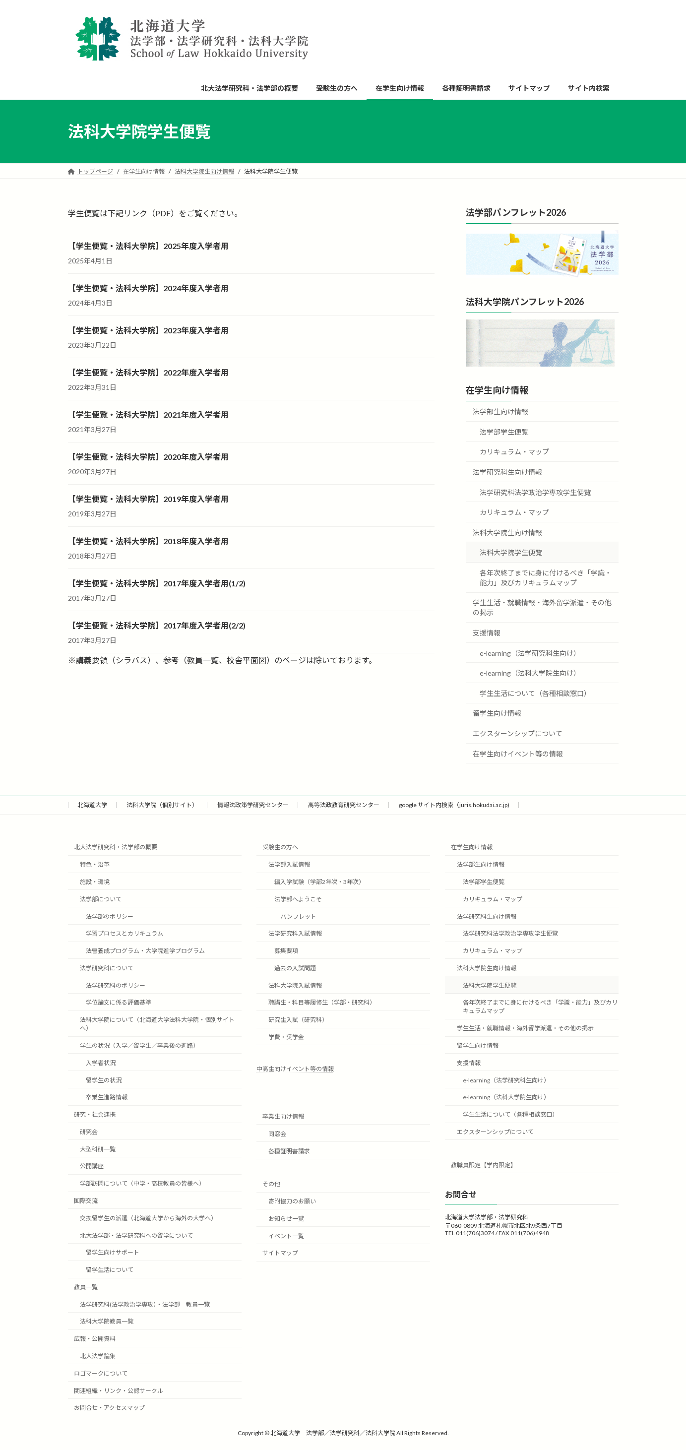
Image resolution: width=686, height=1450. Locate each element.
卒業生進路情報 (106, 1097)
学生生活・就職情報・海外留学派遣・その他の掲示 (542, 608)
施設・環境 (95, 881)
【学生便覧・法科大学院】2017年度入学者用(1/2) (157, 583)
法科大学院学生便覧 (511, 552)
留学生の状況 (104, 1079)
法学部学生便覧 (504, 432)
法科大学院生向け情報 (507, 532)
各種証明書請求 (289, 1150)
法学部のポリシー (109, 916)
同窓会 (277, 1133)
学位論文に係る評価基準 (118, 1002)
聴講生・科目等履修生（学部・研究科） (321, 1002)
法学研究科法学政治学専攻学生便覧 (535, 492)
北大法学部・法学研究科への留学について (136, 1235)
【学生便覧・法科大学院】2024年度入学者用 (148, 288)
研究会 (89, 1131)
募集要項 (286, 950)
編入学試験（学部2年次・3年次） (319, 881)
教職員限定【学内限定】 (483, 1164)
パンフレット (298, 916)
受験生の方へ (280, 847)
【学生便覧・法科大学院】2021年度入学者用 (148, 414)
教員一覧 (86, 1287)
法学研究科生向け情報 (507, 472)
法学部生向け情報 (500, 411)
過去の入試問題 (295, 967)
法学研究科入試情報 (295, 933)
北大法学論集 (98, 1356)
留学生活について (109, 1269)
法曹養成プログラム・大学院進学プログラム (145, 950)
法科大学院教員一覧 (106, 1321)
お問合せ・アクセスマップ (109, 1407)
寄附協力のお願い (292, 1201)
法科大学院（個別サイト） (162, 805)
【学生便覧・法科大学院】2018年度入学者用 (148, 541)
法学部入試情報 (289, 864)
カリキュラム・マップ (514, 452)
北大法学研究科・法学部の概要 (115, 847)
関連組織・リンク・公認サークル (118, 1390)
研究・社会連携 (95, 1114)
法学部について (101, 898)
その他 (271, 1184)
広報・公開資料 (95, 1338)
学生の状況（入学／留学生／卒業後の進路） (139, 1045)
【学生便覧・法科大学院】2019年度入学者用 (148, 499)
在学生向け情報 (497, 389)
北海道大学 (92, 805)
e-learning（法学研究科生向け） (530, 653)
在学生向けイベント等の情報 (518, 754)
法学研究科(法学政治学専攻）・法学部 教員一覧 (145, 1304)
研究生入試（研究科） (298, 1019)
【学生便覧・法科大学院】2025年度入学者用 (148, 246)
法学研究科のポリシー (115, 985)
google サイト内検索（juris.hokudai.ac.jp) (454, 805)
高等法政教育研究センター (343, 805)
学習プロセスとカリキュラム (124, 933)
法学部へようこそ (298, 898)
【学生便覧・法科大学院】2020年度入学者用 (148, 456)
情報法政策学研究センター (253, 805)
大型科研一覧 (98, 1148)
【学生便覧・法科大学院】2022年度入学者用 (148, 372)
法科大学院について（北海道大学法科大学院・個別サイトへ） (157, 1024)
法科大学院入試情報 (295, 985)
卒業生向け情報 (283, 1116)
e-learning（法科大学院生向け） (530, 673)
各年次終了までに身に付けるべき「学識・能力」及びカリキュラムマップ (546, 577)
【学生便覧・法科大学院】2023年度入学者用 (148, 330)
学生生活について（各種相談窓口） (535, 693)
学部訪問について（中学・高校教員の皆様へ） (142, 1183)
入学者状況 (101, 1062)
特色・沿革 (95, 864)
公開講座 (92, 1166)
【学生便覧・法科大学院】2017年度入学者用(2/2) (157, 625)
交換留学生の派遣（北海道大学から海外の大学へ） (148, 1217)
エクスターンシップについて (517, 733)
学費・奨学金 (286, 1037)
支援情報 (486, 633)
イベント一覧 (286, 1235)
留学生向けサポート (112, 1252)
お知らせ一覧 (286, 1218)
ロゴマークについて (100, 1373)
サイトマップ (280, 1253)
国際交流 (86, 1200)
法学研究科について (106, 967)
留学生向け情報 (497, 713)
